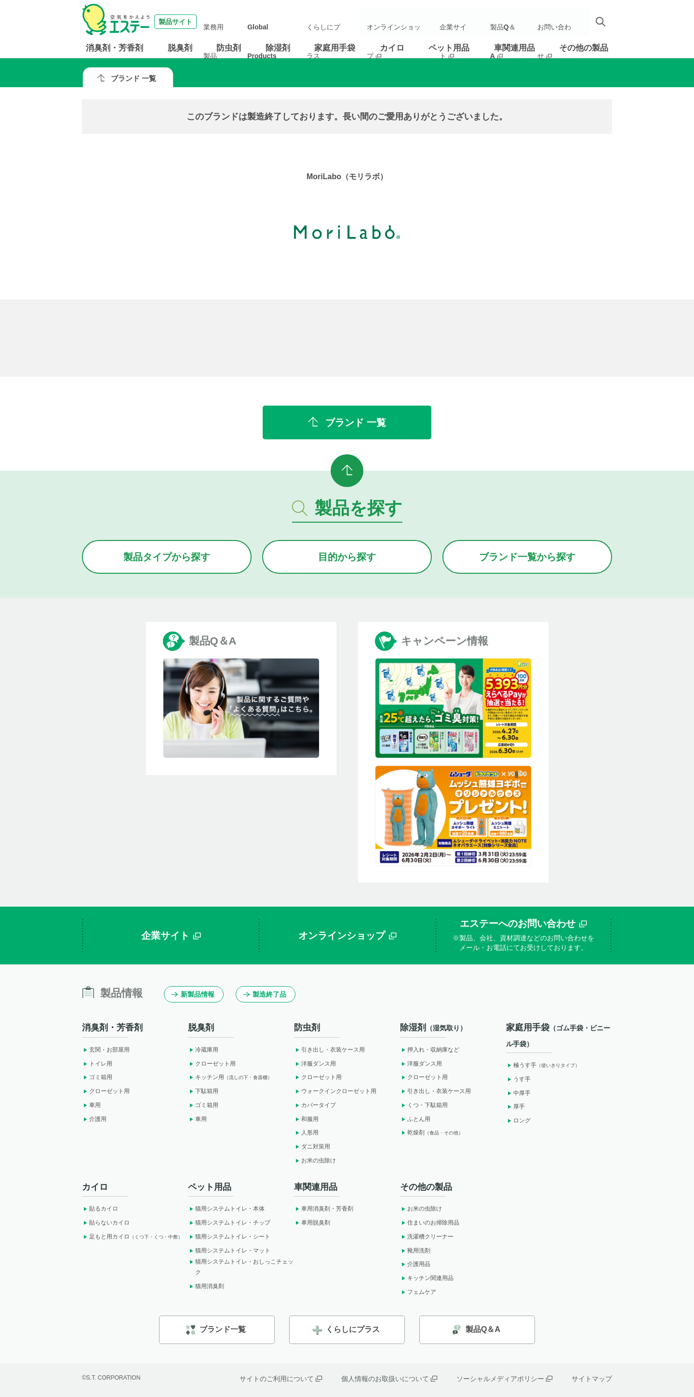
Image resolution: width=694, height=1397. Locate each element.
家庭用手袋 (334, 48)
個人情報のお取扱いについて (389, 1379)
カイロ (392, 48)
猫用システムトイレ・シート (229, 1236)
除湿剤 (278, 48)
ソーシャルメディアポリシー (504, 1379)
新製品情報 (192, 994)
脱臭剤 (180, 48)
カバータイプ (315, 1105)
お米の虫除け (315, 1160)
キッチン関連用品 (427, 1278)
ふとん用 (415, 1119)
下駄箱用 (203, 1091)
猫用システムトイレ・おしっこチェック (241, 1267)
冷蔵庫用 (203, 1049)
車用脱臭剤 (312, 1222)
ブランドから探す (527, 557)
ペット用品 (448, 48)
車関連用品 (514, 48)
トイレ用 (97, 1063)
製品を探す (347, 508)
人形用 (306, 1132)
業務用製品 (227, 22)
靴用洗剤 (415, 1250)
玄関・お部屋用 (106, 1049)
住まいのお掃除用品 (429, 1222)
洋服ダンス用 (315, 1063)
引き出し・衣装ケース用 (329, 1049)
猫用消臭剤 (206, 1286)
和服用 (306, 1119)
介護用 (94, 1119)
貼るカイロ (100, 1208)
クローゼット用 (106, 1091)
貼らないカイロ (106, 1222)
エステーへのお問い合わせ (523, 935)
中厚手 (518, 1093)
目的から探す (347, 557)
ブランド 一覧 (126, 78)
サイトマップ (592, 1379)
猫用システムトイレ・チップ (229, 1222)
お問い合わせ (558, 22)
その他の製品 (583, 48)
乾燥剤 (431, 1132)
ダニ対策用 (312, 1146)
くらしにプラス (329, 22)
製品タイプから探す (166, 557)
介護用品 (415, 1264)
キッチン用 (230, 1077)
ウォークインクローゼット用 (335, 1091)
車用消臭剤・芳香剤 (323, 1208)
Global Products (275, 22)
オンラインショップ (400, 22)
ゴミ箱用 (97, 1077)
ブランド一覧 (216, 1330)
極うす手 (543, 1065)
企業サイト (462, 22)
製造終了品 (264, 994)
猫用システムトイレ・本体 (226, 1208)
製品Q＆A (508, 22)
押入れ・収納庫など (429, 1049)
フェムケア (418, 1292)
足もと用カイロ (132, 1236)
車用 (91, 1105)
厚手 (515, 1106)
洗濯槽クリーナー (427, 1236)
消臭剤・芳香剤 (114, 48)
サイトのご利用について (281, 1379)
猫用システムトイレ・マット (229, 1250)
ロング (518, 1120)
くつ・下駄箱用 (424, 1105)
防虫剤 (228, 48)
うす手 (518, 1079)
